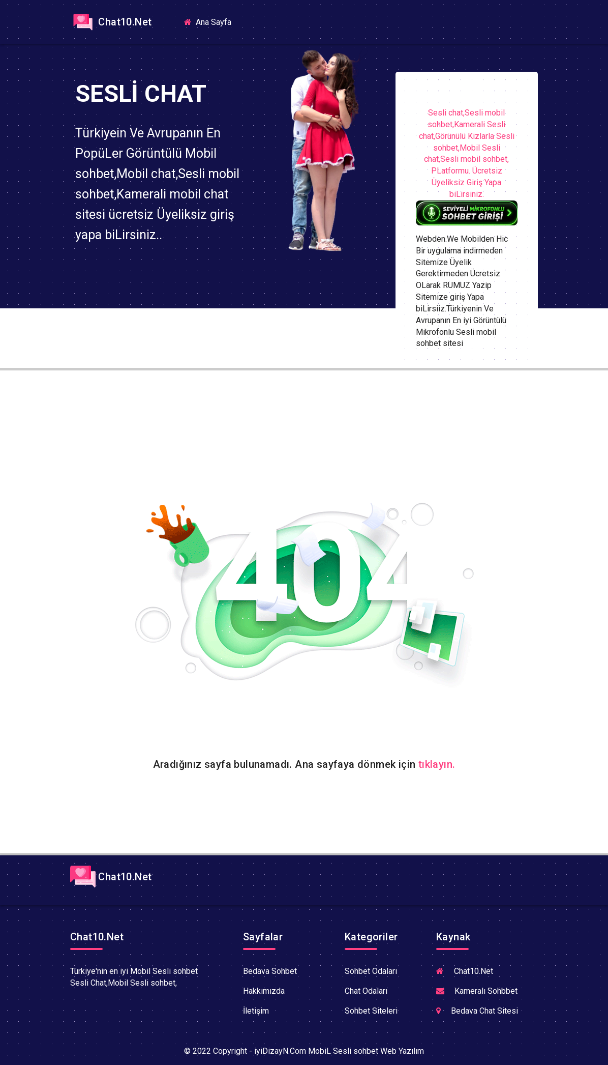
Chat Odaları (366, 991)
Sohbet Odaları (371, 971)
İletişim (256, 1011)
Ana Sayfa (211, 21)
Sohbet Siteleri (371, 1011)
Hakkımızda (264, 991)
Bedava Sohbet (270, 971)
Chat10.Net (110, 22)
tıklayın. (436, 764)
